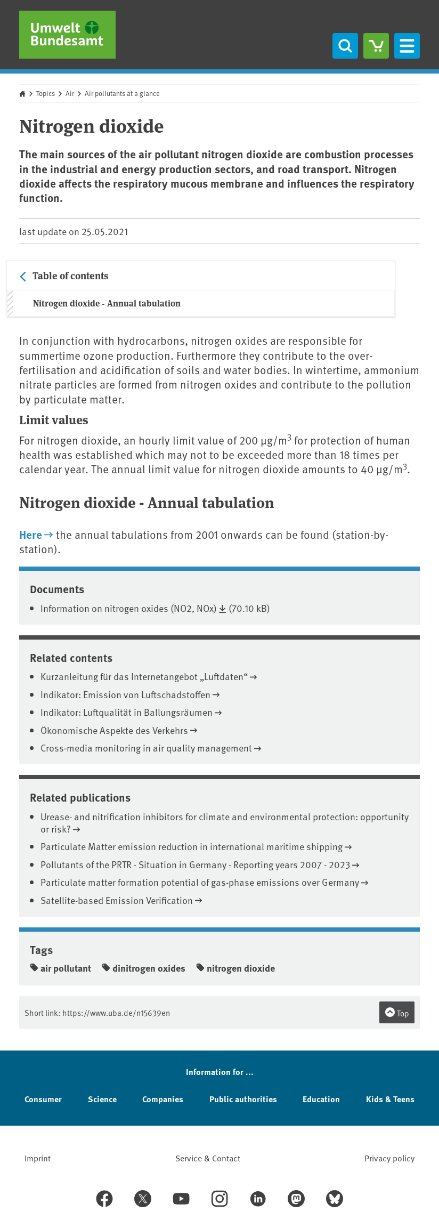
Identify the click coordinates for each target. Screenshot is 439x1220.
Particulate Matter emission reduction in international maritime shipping (191, 846)
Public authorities (243, 1099)
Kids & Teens (390, 1099)
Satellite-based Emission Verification (116, 900)
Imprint (38, 1158)
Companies (162, 1099)
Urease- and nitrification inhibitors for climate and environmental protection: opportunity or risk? (224, 822)
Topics (45, 93)
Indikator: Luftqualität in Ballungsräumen (126, 711)
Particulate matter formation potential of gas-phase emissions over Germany (199, 881)
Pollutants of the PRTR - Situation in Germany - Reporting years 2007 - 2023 (195, 864)
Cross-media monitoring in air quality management (146, 747)
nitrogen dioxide (235, 968)
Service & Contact (207, 1158)
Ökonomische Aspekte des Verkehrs (114, 730)
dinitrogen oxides (143, 968)
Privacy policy (389, 1158)
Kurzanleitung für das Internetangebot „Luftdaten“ (144, 676)
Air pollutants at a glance (122, 93)
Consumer (43, 1099)
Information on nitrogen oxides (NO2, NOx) (128, 608)
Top (397, 1013)
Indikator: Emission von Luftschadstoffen (125, 694)
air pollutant (60, 968)
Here (30, 534)
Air (70, 93)
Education (321, 1099)
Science (102, 1099)
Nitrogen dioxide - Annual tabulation (107, 303)
